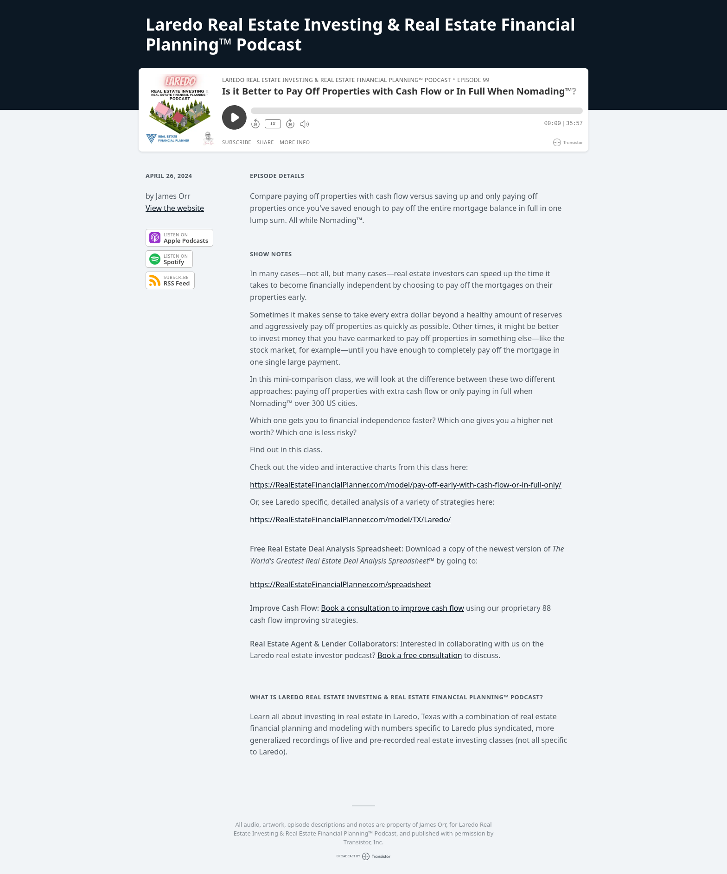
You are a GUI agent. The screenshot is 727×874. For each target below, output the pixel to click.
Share (265, 142)
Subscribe (236, 142)
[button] (417, 111)
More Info (295, 142)
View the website (175, 208)
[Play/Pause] (180, 110)
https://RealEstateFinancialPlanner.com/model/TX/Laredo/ (350, 519)
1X (272, 124)
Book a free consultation (419, 655)
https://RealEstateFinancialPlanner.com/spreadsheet (340, 584)
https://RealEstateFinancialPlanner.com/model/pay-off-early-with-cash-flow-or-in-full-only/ (405, 485)
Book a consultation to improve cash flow (392, 608)
